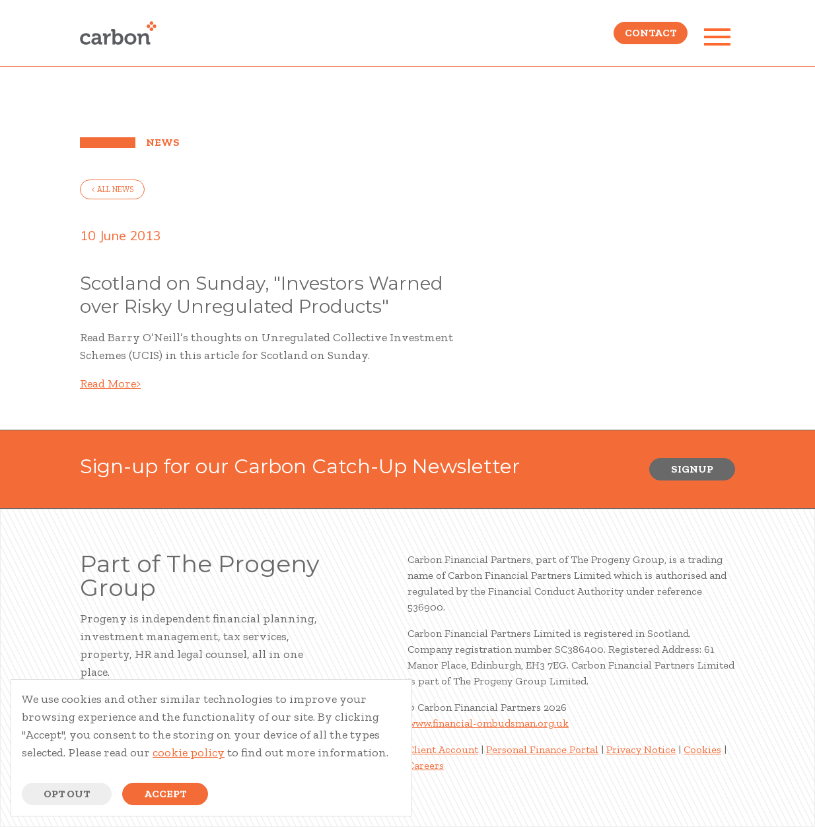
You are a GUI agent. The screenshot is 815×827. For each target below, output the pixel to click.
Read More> (110, 383)
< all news (112, 189)
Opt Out (67, 793)
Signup (692, 469)
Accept (165, 793)
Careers (426, 765)
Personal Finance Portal (542, 749)
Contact (650, 36)
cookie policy (189, 752)
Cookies (702, 749)
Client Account (443, 749)
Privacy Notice (641, 749)
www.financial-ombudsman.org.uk (488, 723)
